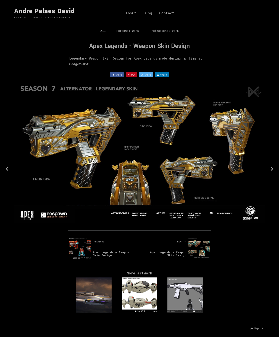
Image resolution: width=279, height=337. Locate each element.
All (103, 31)
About (131, 13)
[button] (257, 329)
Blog (148, 13)
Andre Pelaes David (44, 11)
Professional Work (164, 31)
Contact (166, 13)
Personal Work (127, 31)
